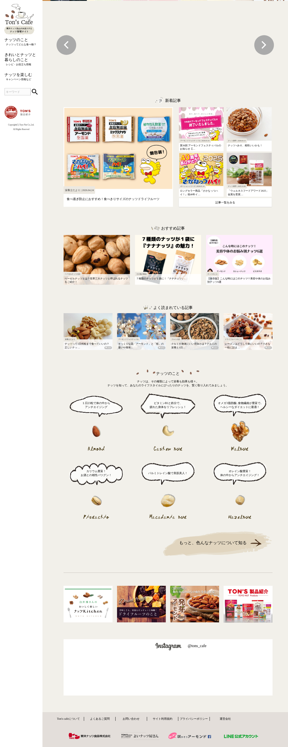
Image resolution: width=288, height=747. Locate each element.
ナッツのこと (21, 41)
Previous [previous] (66, 45)
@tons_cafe (197, 646)
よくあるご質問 (100, 718)
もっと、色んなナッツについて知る (213, 542)
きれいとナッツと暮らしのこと (21, 59)
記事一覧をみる (225, 202)
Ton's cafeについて (68, 718)
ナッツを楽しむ (21, 76)
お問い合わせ (131, 718)
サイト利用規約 (162, 718)
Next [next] (264, 45)
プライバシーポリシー (194, 718)
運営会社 (225, 718)
